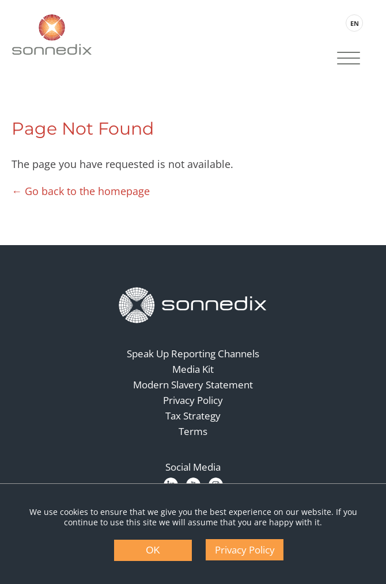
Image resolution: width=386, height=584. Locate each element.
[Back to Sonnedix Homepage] (52, 34)
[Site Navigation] (348, 59)
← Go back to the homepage (81, 191)
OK (153, 550)
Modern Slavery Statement (193, 385)
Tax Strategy (193, 416)
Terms (193, 431)
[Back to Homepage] (193, 305)
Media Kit (193, 369)
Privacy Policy (193, 400)
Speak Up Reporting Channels (193, 353)
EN (354, 23)
